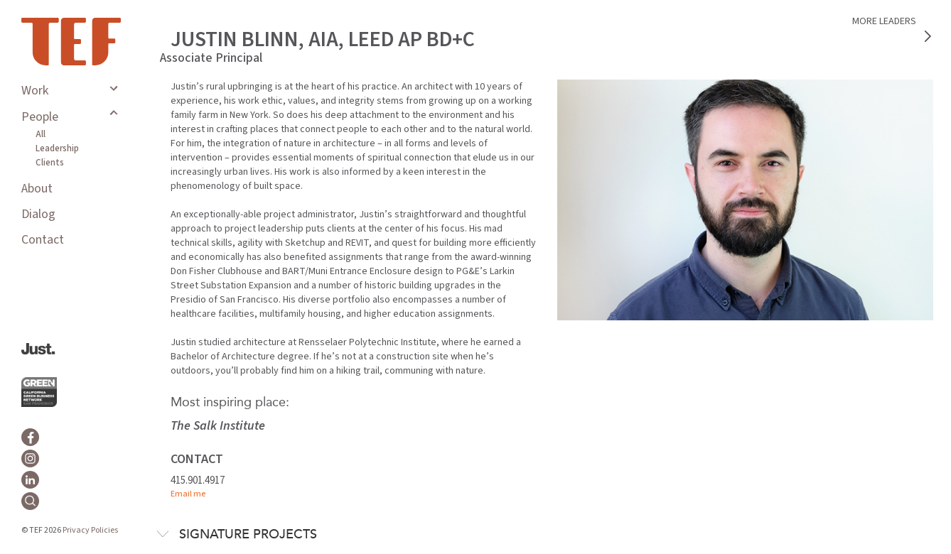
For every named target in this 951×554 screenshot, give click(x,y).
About (37, 188)
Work (34, 90)
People (39, 116)
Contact (42, 239)
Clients (50, 162)
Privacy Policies (90, 530)
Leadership (57, 148)
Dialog (38, 214)
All (40, 134)
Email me (188, 494)
